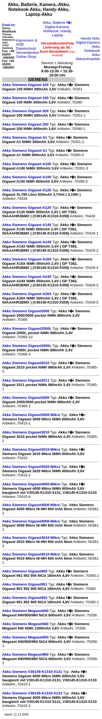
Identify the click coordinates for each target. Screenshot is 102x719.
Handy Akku (90, 38)
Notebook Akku (92, 53)
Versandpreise (27, 52)
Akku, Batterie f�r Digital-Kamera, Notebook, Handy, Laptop (57, 28)
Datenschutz (26, 48)
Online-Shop (26, 57)
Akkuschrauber (88, 59)
